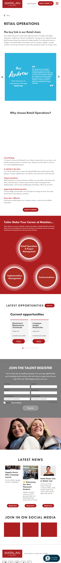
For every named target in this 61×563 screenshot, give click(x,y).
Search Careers (30, 210)
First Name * (17, 385)
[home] (12, 4)
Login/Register (31, 3)
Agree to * (13, 403)
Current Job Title (44, 398)
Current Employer (17, 398)
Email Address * (44, 391)
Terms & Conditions (16, 402)
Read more (13, 506)
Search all (50, 305)
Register (30, 408)
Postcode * (17, 391)
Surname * (44, 385)
